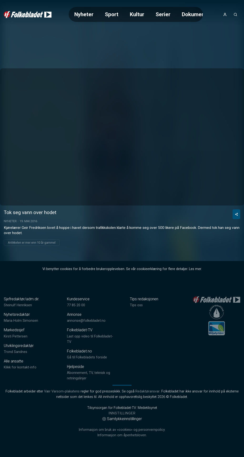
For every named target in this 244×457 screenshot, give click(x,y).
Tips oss (136, 305)
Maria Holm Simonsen (21, 321)
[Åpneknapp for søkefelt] (235, 14)
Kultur (137, 14)
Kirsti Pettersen (15, 336)
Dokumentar (196, 14)
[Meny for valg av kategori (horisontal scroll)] (136, 14)
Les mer (195, 269)
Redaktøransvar (147, 391)
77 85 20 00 (76, 305)
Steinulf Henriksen (18, 305)
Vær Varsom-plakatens (62, 391)
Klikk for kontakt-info (20, 367)
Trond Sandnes (15, 352)
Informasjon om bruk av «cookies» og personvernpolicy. (122, 430)
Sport (111, 14)
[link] (27, 14)
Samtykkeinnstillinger (122, 419)
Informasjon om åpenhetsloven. (122, 435)
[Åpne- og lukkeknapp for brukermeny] (225, 14)
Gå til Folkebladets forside (87, 357)
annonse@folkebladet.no (86, 321)
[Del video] (236, 214)
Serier (163, 14)
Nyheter (83, 14)
